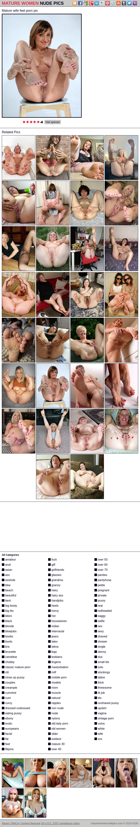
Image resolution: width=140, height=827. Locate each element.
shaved (100, 636)
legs (52, 651)
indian (53, 626)
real (98, 605)
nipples (54, 703)
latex (53, 641)
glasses (54, 574)
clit (5, 672)
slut (98, 656)
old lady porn (58, 723)
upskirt (100, 708)
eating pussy (12, 713)
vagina (100, 713)
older (53, 733)
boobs (7, 636)
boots (7, 641)
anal (6, 564)
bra (5, 646)
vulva (99, 723)
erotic (7, 723)
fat (5, 738)
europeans (10, 728)
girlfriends (56, 569)
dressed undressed (16, 708)
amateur (9, 559)
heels (53, 605)
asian (7, 569)
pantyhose (102, 580)
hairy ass (55, 595)
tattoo (99, 677)
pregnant (101, 590)
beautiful (9, 595)
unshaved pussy (106, 703)
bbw (6, 585)
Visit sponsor (52, 122)
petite (99, 585)
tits (98, 697)
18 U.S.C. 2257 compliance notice (60, 823)
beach (7, 590)
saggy (100, 615)
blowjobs (9, 631)
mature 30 (56, 744)
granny (54, 585)
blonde (8, 626)
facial (7, 733)
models (54, 682)
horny (53, 610)
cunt (6, 697)
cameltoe (9, 656)
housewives (57, 621)
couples (8, 682)
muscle (54, 692)
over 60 (101, 564)
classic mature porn (16, 667)
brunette (9, 651)
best (6, 600)
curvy (7, 703)
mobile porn (57, 677)
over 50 (101, 559)
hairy (53, 590)
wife (98, 733)
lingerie (54, 662)
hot (52, 615)
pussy (99, 600)
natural (54, 697)
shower (100, 641)
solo (98, 667)
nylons (54, 718)
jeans (53, 636)
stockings (102, 672)
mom (53, 687)
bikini (7, 615)
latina (53, 646)
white (99, 728)
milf (52, 672)
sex (98, 626)
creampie (9, 687)
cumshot (9, 692)
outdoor (54, 738)
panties (100, 574)
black (7, 621)
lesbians (55, 656)
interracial (56, 631)
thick (99, 682)
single (99, 646)
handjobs (55, 600)
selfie (99, 621)
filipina (7, 749)
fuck (52, 559)
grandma (55, 580)
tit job (99, 692)
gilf (51, 564)
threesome (103, 687)
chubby (8, 662)
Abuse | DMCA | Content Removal (21, 823)
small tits (101, 662)
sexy (99, 631)
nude (53, 713)
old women (57, 728)
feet (6, 744)
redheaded (103, 610)
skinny (100, 651)
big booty (9, 605)
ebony (7, 718)
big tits (8, 610)
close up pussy (13, 677)
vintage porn (104, 718)
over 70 (101, 569)
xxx (98, 738)
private (100, 595)
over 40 (54, 749)
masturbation (58, 667)
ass (6, 574)
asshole (8, 580)
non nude (56, 708)
